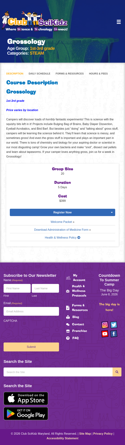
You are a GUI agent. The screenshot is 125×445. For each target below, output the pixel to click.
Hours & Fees (98, 73)
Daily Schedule (39, 73)
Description (14, 73)
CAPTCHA (10, 320)
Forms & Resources (70, 73)
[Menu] (118, 21)
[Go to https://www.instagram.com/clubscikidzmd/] (104, 324)
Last (34, 295)
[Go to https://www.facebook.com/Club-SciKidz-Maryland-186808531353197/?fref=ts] (113, 333)
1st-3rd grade (42, 48)
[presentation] (31, 332)
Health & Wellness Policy (62, 237)
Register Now (62, 212)
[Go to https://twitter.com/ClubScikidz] (113, 324)
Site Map (85, 433)
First (6, 295)
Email (13, 303)
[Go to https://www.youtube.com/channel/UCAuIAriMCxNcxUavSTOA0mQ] (104, 333)
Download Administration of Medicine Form (61, 229)
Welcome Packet (61, 221)
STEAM (37, 53)
